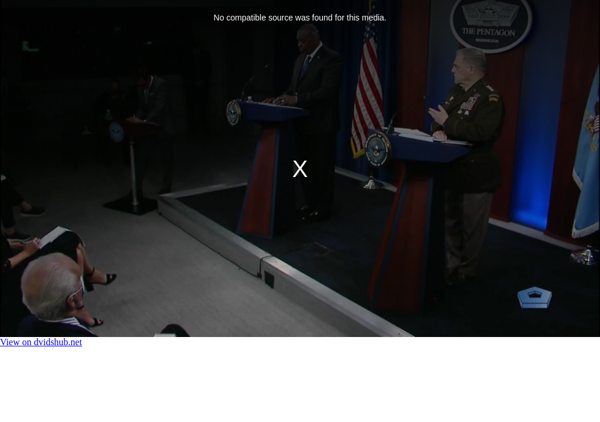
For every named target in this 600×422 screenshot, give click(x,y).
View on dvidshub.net (41, 342)
